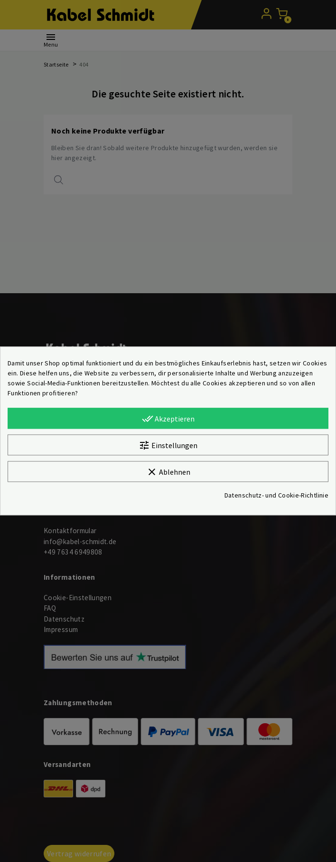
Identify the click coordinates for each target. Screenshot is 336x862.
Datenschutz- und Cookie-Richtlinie (276, 495)
